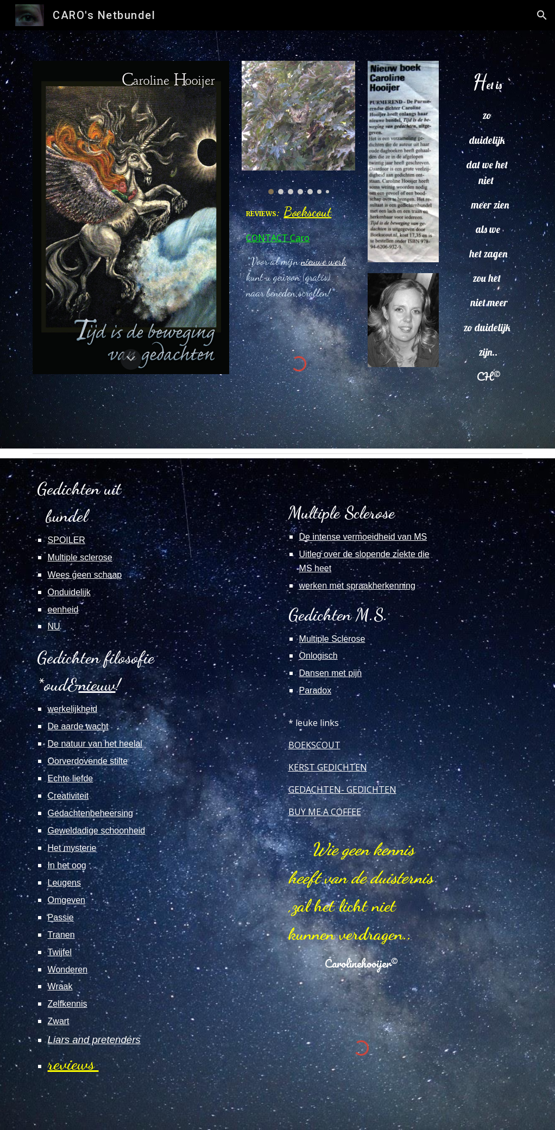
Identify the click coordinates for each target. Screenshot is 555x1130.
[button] (542, 15)
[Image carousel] (298, 127)
